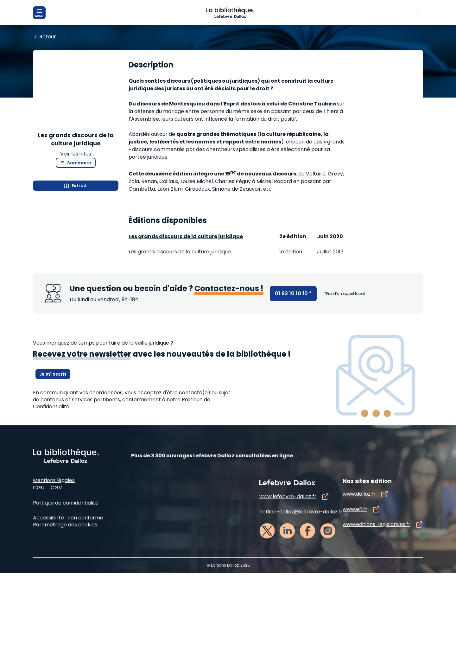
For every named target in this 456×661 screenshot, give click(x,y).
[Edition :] (179, 92)
